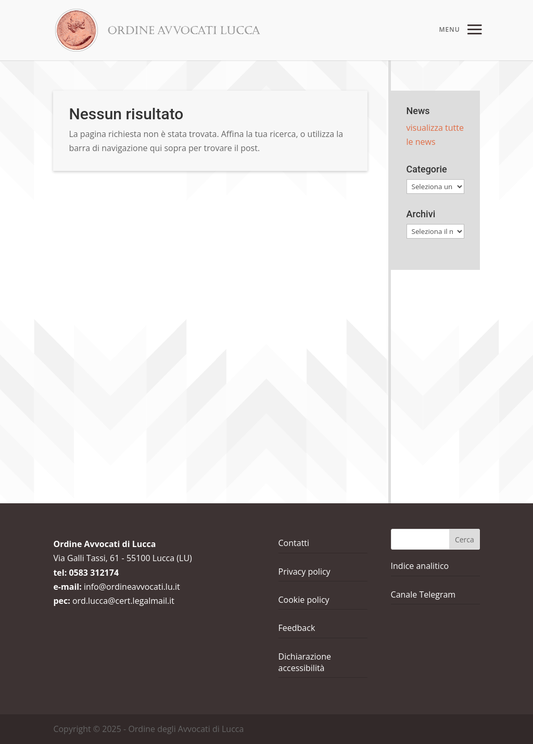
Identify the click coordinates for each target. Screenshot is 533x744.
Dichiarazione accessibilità (304, 662)
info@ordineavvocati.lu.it (132, 586)
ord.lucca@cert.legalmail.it (123, 600)
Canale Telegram (423, 594)
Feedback (296, 628)
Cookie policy (303, 599)
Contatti (294, 543)
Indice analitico (420, 566)
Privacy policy (304, 571)
